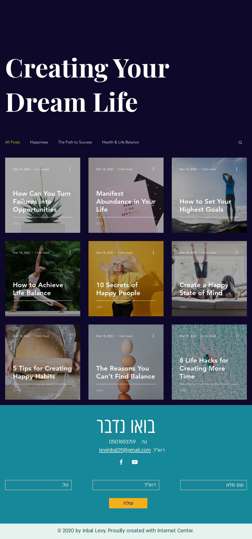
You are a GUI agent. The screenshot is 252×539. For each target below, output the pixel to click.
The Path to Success (75, 142)
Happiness (39, 142)
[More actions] (72, 169)
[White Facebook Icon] (121, 462)
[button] (240, 143)
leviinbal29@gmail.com (125, 450)
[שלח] (128, 503)
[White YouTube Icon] (134, 462)
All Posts (12, 142)
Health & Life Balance (120, 142)
